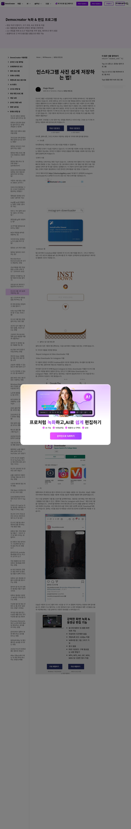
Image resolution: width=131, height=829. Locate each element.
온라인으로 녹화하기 (66, 435)
